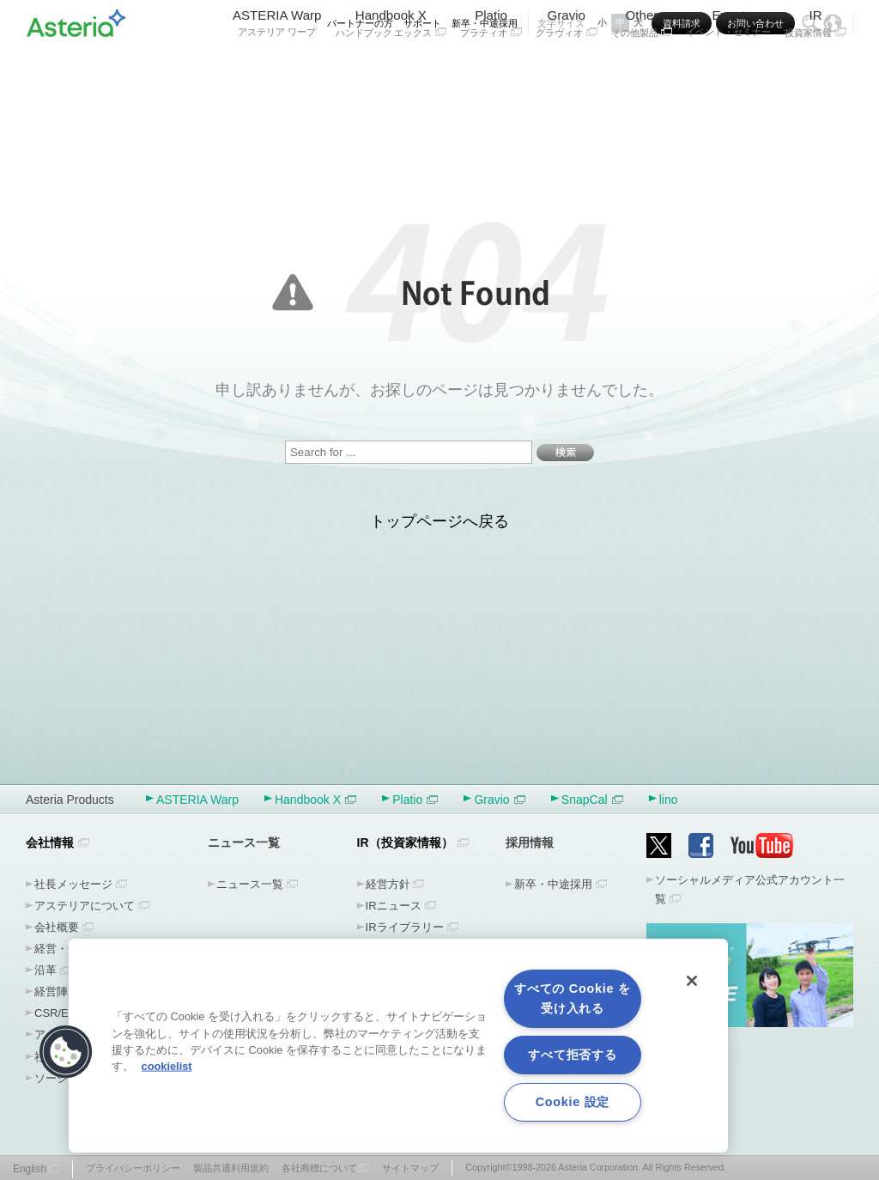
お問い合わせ (755, 23)
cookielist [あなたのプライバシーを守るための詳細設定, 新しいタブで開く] (167, 1066)
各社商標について (319, 1168)
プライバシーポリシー (133, 1168)
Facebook (700, 845)
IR (815, 66)
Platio (491, 66)
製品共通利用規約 (231, 1168)
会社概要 (56, 927)
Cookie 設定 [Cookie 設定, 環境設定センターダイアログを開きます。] (572, 1102)
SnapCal (592, 799)
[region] (398, 1046)
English (29, 1169)
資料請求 (681, 23)
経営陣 (51, 991)
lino (668, 799)
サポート (422, 23)
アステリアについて (84, 905)
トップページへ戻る (439, 521)
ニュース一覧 (249, 884)
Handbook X (391, 66)
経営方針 (388, 884)
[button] (66, 1052)
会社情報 (50, 842)
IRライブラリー (405, 927)
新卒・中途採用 (485, 23)
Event (728, 66)
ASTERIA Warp (277, 66)
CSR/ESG (59, 1013)
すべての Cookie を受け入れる (572, 998)
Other (642, 66)
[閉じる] (692, 981)
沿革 (45, 970)
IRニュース (393, 905)
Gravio (566, 66)
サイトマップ (410, 1168)
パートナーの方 (360, 23)
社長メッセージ (73, 884)
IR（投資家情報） (405, 842)
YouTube (762, 845)
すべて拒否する (572, 1054)
